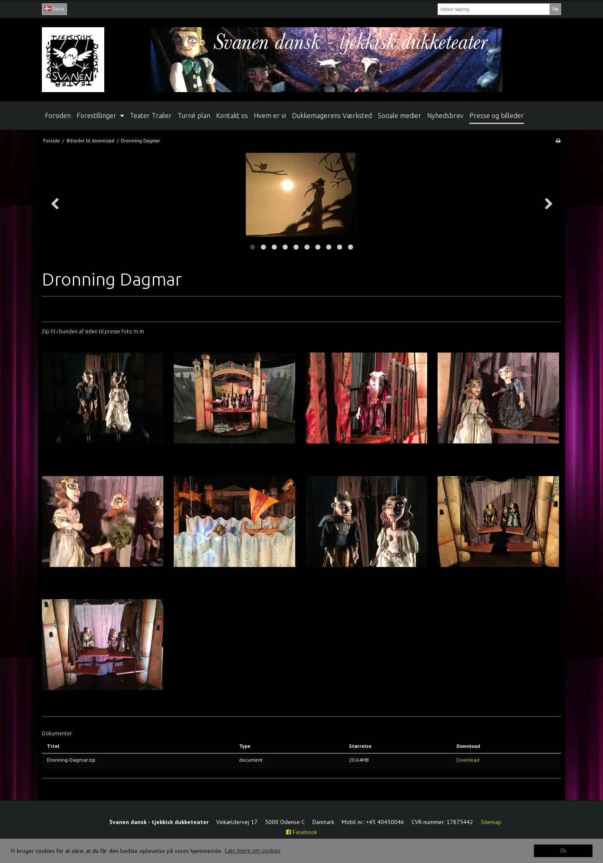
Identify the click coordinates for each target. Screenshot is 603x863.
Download (467, 760)
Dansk (54, 9)
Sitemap (491, 822)
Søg (555, 9)
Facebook (301, 832)
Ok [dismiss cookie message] (563, 850)
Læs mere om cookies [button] (253, 850)
